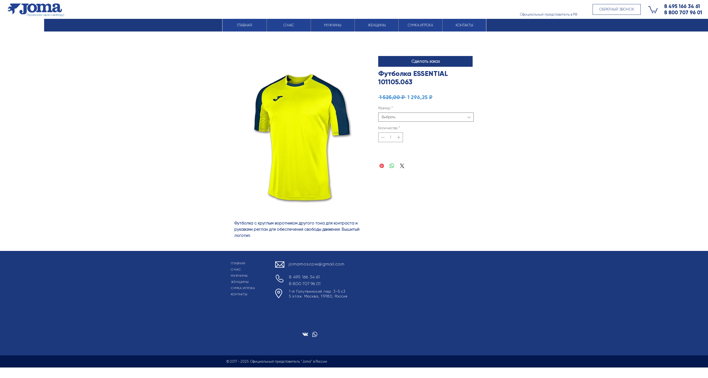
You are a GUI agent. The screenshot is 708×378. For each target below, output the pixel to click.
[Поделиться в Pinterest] (381, 166)
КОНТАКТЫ (239, 294)
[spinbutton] (390, 137)
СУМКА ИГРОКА (243, 288)
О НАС (236, 269)
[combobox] (426, 117)
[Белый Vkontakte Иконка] (305, 334)
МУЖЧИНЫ (239, 276)
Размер (385, 108)
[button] (617, 9)
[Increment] (399, 137)
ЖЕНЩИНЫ (240, 282)
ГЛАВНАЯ (238, 263)
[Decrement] (382, 137)
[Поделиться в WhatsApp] (392, 166)
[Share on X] (402, 166)
